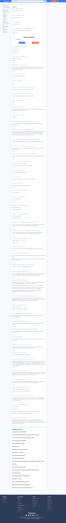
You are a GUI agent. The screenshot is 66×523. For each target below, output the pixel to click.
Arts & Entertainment (6, 7)
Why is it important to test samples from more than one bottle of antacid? (25, 470)
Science (4, 27)
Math (3, 25)
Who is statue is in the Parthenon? (18, 458)
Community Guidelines (36, 498)
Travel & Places (5, 32)
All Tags (4, 500)
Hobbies (4, 20)
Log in (62, 1)
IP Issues (48, 509)
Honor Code (34, 500)
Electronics (4, 14)
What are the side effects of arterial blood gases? (21, 484)
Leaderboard (5, 498)
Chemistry (19, 500)
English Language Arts (21, 505)
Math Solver (34, 505)
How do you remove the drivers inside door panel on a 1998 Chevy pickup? (25, 434)
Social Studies (5, 29)
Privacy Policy (49, 503)
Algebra (19, 498)
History (4, 19)
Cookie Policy (49, 507)
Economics (19, 510)
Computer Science (20, 509)
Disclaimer (49, 505)
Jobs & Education (5, 22)
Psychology (19, 507)
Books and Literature (6, 11)
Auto (3, 8)
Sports (4, 30)
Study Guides (35, 503)
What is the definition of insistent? (18, 443)
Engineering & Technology (5, 16)
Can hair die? (14, 464)
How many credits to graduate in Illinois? (19, 431)
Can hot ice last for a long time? (17, 452)
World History (20, 503)
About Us (48, 498)
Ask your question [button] (35, 42)
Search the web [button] (22, 42)
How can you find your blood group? (18, 455)
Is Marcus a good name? (16, 472)
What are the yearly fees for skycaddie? (19, 440)
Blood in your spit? (15, 446)
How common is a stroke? (16, 478)
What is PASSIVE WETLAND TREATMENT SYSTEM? (20, 475)
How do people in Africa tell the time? (19, 467)
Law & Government (6, 23)
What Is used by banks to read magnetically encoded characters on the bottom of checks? (28, 461)
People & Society (5, 26)
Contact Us (49, 500)
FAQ (33, 507)
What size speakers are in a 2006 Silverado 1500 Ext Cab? (22, 487)
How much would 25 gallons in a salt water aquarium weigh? (23, 437)
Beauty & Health (5, 10)
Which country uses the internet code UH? (19, 449)
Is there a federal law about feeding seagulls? (20, 481)
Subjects (4, 4)
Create (54, 1)
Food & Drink (5, 18)
